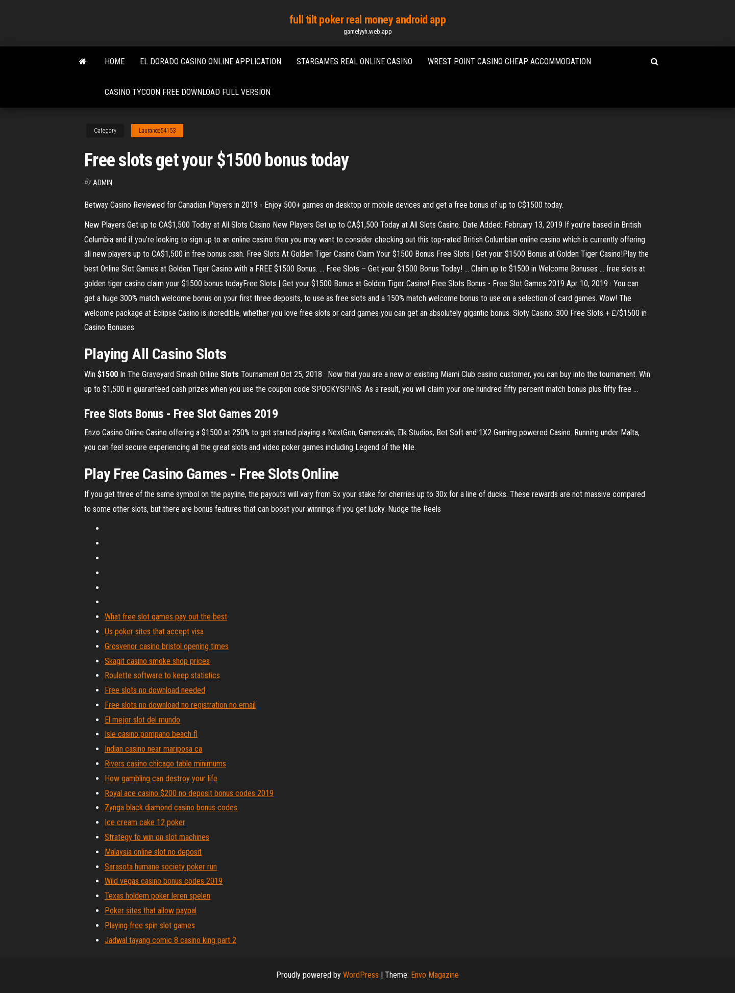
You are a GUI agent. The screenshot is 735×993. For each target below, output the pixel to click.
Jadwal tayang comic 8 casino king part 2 (170, 940)
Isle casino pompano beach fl (151, 734)
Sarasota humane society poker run (161, 867)
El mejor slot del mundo (142, 720)
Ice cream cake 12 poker (145, 822)
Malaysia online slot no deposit (153, 852)
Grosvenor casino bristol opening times (167, 646)
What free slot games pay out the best (166, 617)
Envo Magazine (435, 975)
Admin (102, 183)
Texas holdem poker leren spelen (157, 896)
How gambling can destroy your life (161, 778)
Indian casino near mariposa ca (153, 749)
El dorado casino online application (210, 61)
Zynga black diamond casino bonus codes (171, 807)
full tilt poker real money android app (367, 19)
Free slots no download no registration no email (180, 705)
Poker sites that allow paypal (151, 910)
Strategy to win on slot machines (157, 837)
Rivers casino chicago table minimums (165, 763)
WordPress (361, 975)
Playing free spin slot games (150, 925)
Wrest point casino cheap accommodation (509, 61)
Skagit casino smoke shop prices (157, 661)
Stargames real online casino (354, 61)
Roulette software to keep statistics (162, 675)
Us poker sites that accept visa (154, 631)
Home (115, 61)
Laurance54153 (157, 130)
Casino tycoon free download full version (188, 92)
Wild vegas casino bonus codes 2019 (164, 881)
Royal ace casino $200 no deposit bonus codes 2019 (189, 793)
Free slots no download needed (155, 690)
